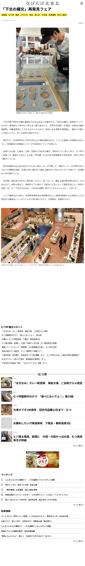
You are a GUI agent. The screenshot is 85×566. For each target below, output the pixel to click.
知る (31, 14)
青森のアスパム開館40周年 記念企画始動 (18, 531)
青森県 (4, 14)
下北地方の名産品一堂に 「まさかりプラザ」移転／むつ (24, 363)
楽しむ (37, 14)
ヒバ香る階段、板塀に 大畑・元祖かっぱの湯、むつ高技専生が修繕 (29, 343)
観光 (17, 14)
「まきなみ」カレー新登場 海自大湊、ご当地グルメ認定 (25, 331)
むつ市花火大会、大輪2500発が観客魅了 (63, 355)
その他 (44, 14)
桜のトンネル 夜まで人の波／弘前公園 (21, 484)
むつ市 (11, 14)
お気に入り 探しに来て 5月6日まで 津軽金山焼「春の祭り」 (27, 521)
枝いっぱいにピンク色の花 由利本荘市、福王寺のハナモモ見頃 (31, 499)
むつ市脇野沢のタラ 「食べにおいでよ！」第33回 (22, 335)
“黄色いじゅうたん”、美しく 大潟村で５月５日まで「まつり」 (26, 536)
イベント (24, 14)
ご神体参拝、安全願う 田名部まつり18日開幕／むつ (23, 355)
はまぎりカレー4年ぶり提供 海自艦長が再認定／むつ (23, 359)
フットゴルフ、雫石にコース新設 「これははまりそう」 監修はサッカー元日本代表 (34, 516)
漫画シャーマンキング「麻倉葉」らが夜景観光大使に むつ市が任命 (29, 347)
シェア (80, 23)
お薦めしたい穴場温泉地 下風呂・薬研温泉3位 (21, 339)
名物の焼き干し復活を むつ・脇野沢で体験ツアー (22, 351)
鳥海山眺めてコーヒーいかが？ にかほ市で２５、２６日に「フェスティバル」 (37, 494)
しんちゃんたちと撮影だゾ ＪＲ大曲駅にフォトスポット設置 (30, 479)
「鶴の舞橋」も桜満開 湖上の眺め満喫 (21, 489)
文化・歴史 (61, 14)
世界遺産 (52, 14)
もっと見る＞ (78, 445)
